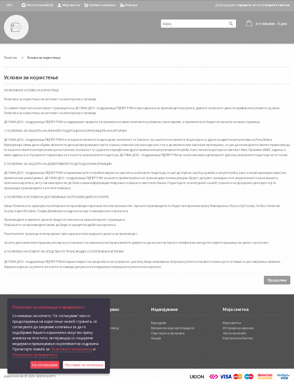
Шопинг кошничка (102, 5)
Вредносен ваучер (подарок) (172, 328)
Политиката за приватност (35, 354)
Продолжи (277, 280)
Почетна (10, 57)
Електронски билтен (238, 338)
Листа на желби (234, 333)
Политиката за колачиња (71, 348)
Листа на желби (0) (40, 5)
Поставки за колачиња (84, 365)
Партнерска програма (167, 333)
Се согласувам (45, 365)
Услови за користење (43, 57)
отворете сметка (276, 5)
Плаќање (131, 5)
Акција (156, 338)
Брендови (158, 323)
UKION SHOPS (46, 376)
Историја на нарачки (238, 328)
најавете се (246, 5)
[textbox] (193, 24)
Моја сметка (71, 5)
